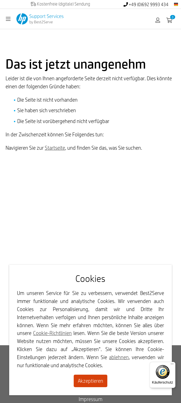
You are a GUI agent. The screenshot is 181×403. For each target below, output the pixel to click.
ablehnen (119, 357)
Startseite (55, 147)
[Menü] (172, 365)
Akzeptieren (90, 380)
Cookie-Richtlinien (52, 333)
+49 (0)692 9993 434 (145, 4)
